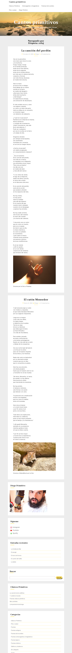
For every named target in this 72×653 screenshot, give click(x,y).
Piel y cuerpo (13, 10)
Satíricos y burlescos (17, 646)
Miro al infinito (14, 601)
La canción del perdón (36, 50)
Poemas (13, 627)
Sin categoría (14, 649)
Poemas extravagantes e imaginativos (21, 637)
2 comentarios (45, 303)
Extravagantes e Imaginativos (30, 6)
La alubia (13, 562)
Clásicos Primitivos (14, 6)
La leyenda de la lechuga (17, 604)
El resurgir (13, 552)
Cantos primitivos (17, 2)
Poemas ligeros (15, 640)
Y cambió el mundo (15, 596)
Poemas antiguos (16, 630)
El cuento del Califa (16, 558)
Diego (37, 54)
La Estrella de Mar (16, 549)
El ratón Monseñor (36, 299)
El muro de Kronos (16, 555)
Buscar (13, 571)
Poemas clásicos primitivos (17, 598)
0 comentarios (45, 54)
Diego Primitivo (23, 10)
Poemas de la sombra (47, 6)
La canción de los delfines (17, 593)
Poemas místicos (16, 643)
